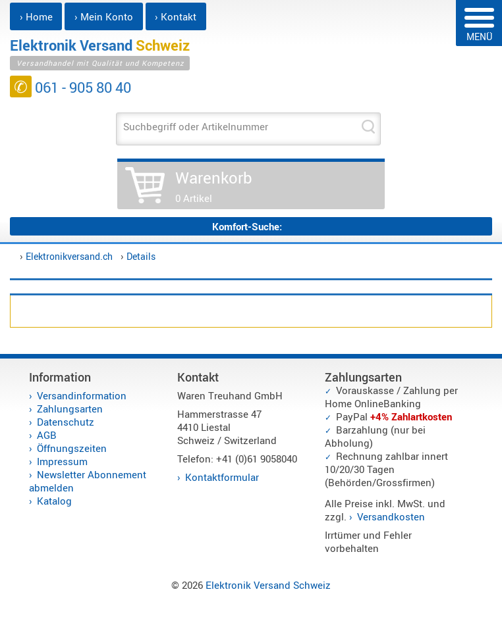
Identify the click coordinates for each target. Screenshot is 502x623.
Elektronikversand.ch (69, 256)
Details (140, 256)
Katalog (54, 500)
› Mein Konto (103, 16)
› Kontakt (175, 16)
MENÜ (479, 25)
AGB (47, 434)
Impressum (62, 461)
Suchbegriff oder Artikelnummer (195, 126)
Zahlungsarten (70, 408)
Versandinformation (81, 395)
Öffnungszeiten (72, 448)
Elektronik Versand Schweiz (268, 584)
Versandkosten (391, 516)
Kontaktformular (222, 477)
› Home (36, 16)
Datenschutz (65, 421)
